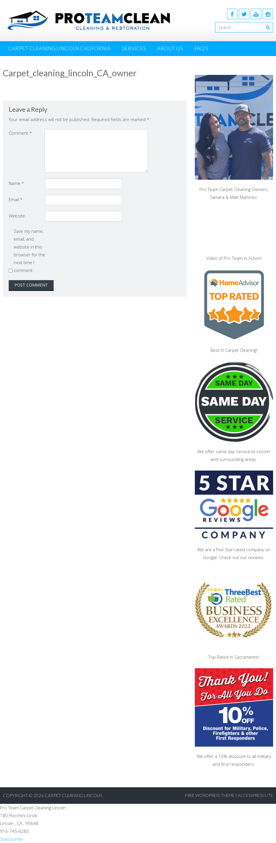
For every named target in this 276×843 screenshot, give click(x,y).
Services (134, 48)
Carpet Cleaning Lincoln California (59, 48)
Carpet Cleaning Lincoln (73, 795)
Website (17, 216)
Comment (20, 133)
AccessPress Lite (255, 795)
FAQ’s (201, 48)
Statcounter (11, 839)
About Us (170, 48)
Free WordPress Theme (210, 795)
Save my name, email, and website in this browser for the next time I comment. (29, 250)
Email (16, 199)
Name (16, 183)
